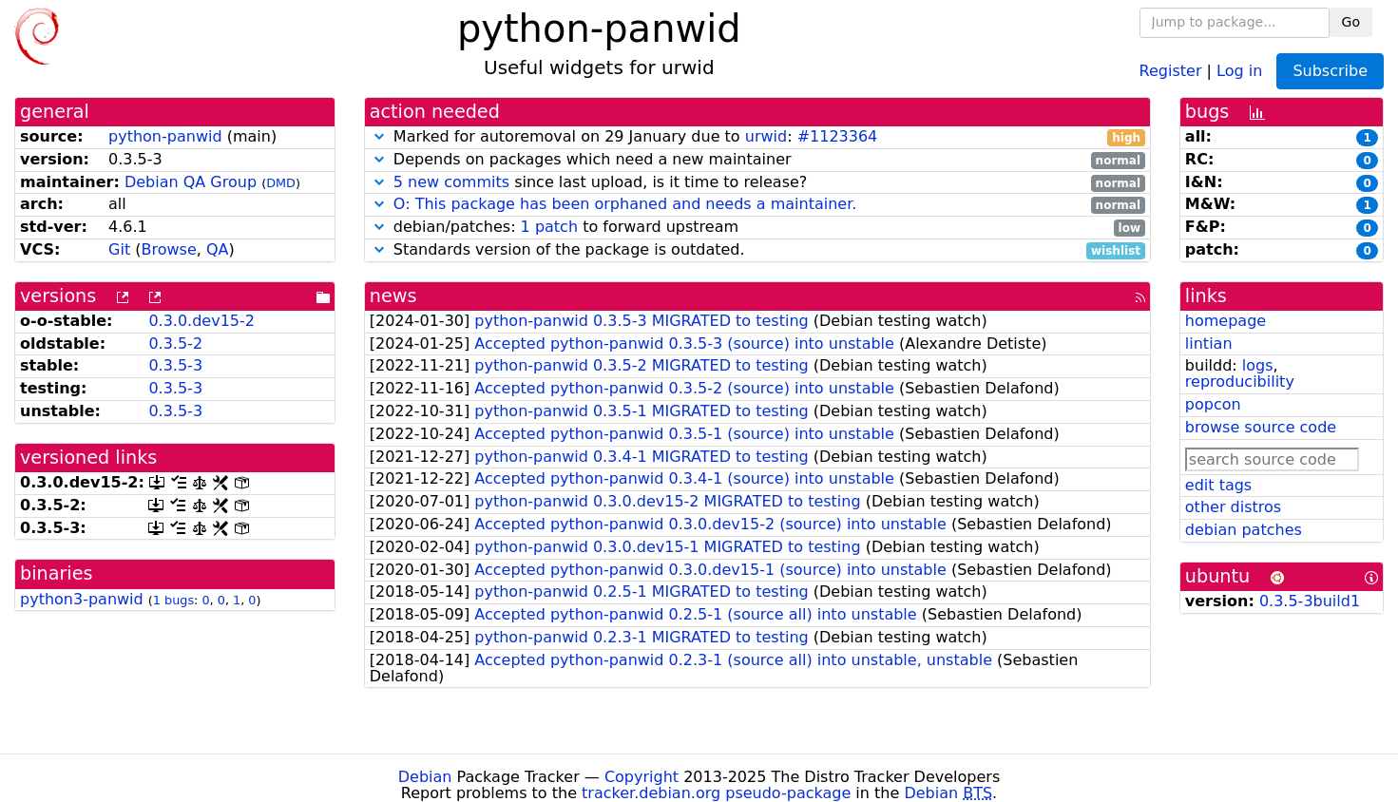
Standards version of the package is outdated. (757, 250)
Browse (168, 249)
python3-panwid (82, 599)
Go (1351, 21)
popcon (1213, 404)
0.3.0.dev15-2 (201, 321)
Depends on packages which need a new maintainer (757, 160)
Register (1170, 70)
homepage (1225, 321)
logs (1258, 365)
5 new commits (451, 182)
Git (119, 249)
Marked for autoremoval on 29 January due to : (757, 137)
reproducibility (1239, 381)
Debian (425, 777)
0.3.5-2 (175, 343)
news (393, 296)
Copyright (641, 777)
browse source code (1260, 427)
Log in (1239, 70)
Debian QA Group (190, 182)
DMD (281, 183)
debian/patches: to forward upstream (757, 228)
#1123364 (837, 136)
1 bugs (173, 600)
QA (217, 249)
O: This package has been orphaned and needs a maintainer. (625, 204)
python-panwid (165, 136)
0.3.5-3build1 (1309, 601)
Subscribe (1330, 71)
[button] (379, 136)
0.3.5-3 (175, 365)
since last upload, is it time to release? (757, 183)
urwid (766, 136)
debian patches (1243, 530)
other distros (1233, 507)
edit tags (1218, 485)
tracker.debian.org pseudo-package (716, 793)
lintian (1209, 343)
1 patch (549, 227)
